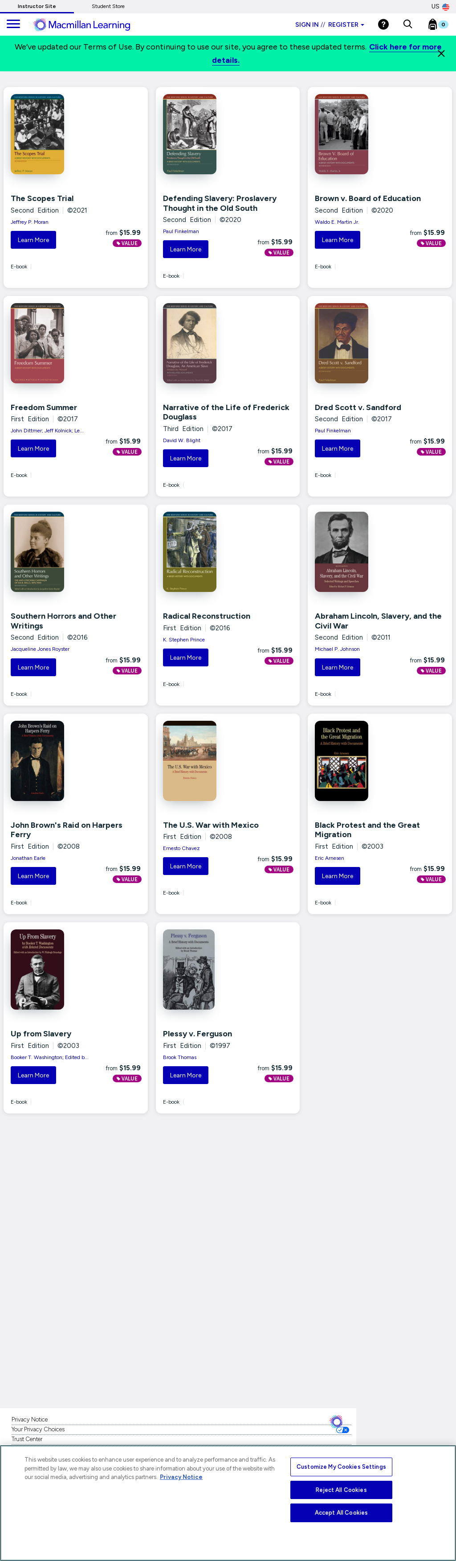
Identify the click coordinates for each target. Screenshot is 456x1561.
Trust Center (27, 1439)
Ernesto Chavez (181, 848)
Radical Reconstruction (206, 616)
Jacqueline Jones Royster (40, 649)
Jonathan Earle (28, 858)
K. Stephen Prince (184, 640)
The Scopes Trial (42, 198)
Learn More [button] (33, 240)
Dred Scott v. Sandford (358, 407)
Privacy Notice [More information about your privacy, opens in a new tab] (181, 1477)
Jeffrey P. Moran (30, 222)
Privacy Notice (30, 1419)
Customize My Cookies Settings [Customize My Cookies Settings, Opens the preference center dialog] (341, 1466)
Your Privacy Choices (38, 1429)
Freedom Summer (44, 407)
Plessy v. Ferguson (197, 1034)
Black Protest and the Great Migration (367, 830)
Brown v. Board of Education (368, 198)
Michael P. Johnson (337, 649)
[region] (228, 1503)
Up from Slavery (41, 1034)
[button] (407, 24)
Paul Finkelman (181, 231)
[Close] (441, 53)
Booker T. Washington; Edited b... (50, 1057)
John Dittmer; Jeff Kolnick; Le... (47, 430)
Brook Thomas (179, 1057)
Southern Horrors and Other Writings (63, 621)
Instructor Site (37, 6)
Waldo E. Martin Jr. (337, 222)
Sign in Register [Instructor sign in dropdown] (329, 25)
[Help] (383, 24)
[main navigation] (13, 24)
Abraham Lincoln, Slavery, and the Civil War (378, 621)
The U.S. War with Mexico (211, 825)
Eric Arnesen (329, 858)
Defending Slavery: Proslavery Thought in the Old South (220, 203)
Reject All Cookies (341, 1490)
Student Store (108, 6)
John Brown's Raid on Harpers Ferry (66, 830)
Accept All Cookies (341, 1512)
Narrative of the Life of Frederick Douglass (226, 412)
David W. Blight (181, 440)
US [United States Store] (440, 7)
